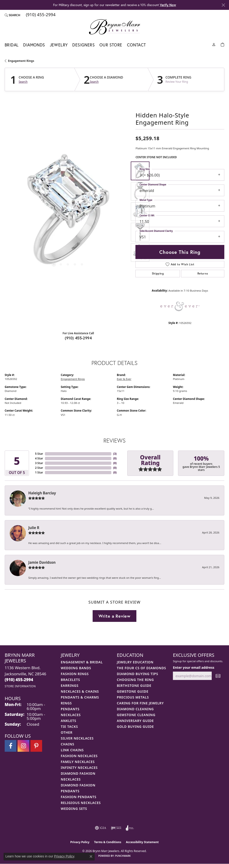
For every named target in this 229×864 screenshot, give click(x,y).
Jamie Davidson (42, 562)
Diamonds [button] (34, 45)
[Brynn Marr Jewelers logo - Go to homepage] (114, 26)
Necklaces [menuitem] (71, 715)
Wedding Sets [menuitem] (74, 808)
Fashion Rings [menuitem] (75, 674)
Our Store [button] (110, 45)
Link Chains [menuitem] (72, 750)
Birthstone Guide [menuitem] (134, 685)
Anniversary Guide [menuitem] (135, 720)
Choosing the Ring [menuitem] (135, 679)
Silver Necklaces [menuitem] (77, 738)
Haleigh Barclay (42, 493)
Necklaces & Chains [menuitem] (80, 691)
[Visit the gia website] (100, 827)
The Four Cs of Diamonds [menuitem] (141, 668)
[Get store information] (20, 686)
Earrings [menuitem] (70, 685)
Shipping (158, 273)
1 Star (39, 472)
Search (23, 81)
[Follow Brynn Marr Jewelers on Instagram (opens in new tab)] (23, 746)
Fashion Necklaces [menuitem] (79, 756)
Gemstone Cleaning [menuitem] (136, 715)
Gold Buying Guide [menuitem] (135, 726)
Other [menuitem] (67, 732)
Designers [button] (83, 45)
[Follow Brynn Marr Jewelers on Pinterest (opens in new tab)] (36, 746)
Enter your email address (193, 667)
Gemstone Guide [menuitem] (133, 691)
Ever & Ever (124, 379)
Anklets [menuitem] (68, 720)
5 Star (39, 454)
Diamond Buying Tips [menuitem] (137, 674)
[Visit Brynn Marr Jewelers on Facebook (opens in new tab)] (10, 746)
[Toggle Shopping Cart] (222, 44)
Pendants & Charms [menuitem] (80, 697)
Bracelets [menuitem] (70, 679)
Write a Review (114, 616)
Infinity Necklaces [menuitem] (79, 767)
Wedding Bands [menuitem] (76, 668)
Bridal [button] (11, 45)
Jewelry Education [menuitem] (135, 662)
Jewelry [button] (59, 45)
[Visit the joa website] (130, 827)
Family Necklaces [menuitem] (78, 761)
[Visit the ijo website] (116, 827)
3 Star (39, 463)
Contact (136, 45)
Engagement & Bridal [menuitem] (82, 662)
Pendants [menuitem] (70, 709)
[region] (68, 211)
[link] (40, 15)
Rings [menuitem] (66, 703)
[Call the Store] (19, 679)
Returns (202, 273)
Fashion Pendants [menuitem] (78, 797)
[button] (12, 15)
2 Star (39, 468)
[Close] (223, 5)
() (115, 454)
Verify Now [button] (168, 5)
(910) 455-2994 (78, 337)
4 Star (39, 458)
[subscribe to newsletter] (218, 676)
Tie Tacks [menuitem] (69, 726)
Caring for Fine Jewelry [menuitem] (140, 703)
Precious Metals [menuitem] (133, 697)
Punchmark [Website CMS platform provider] (123, 855)
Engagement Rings (21, 61)
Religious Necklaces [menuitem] (81, 802)
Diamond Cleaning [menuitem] (135, 709)
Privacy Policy (80, 842)
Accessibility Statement (142, 842)
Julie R (33, 527)
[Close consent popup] (91, 856)
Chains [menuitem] (67, 744)
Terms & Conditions (107, 842)
